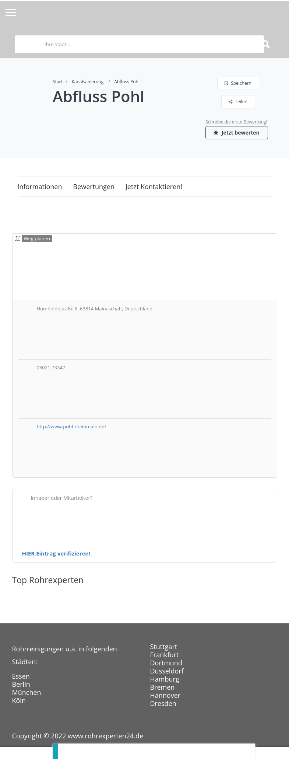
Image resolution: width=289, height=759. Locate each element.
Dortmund (166, 662)
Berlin (21, 684)
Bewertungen (93, 186)
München (26, 692)
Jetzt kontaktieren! (154, 186)
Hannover (165, 695)
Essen (21, 676)
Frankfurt (164, 654)
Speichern (238, 83)
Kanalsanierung (87, 82)
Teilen (238, 101)
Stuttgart (163, 646)
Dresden (163, 703)
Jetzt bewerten (236, 132)
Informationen (40, 186)
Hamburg (164, 679)
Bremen (162, 687)
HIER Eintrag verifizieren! (56, 553)
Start (58, 82)
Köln (19, 700)
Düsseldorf (167, 670)
